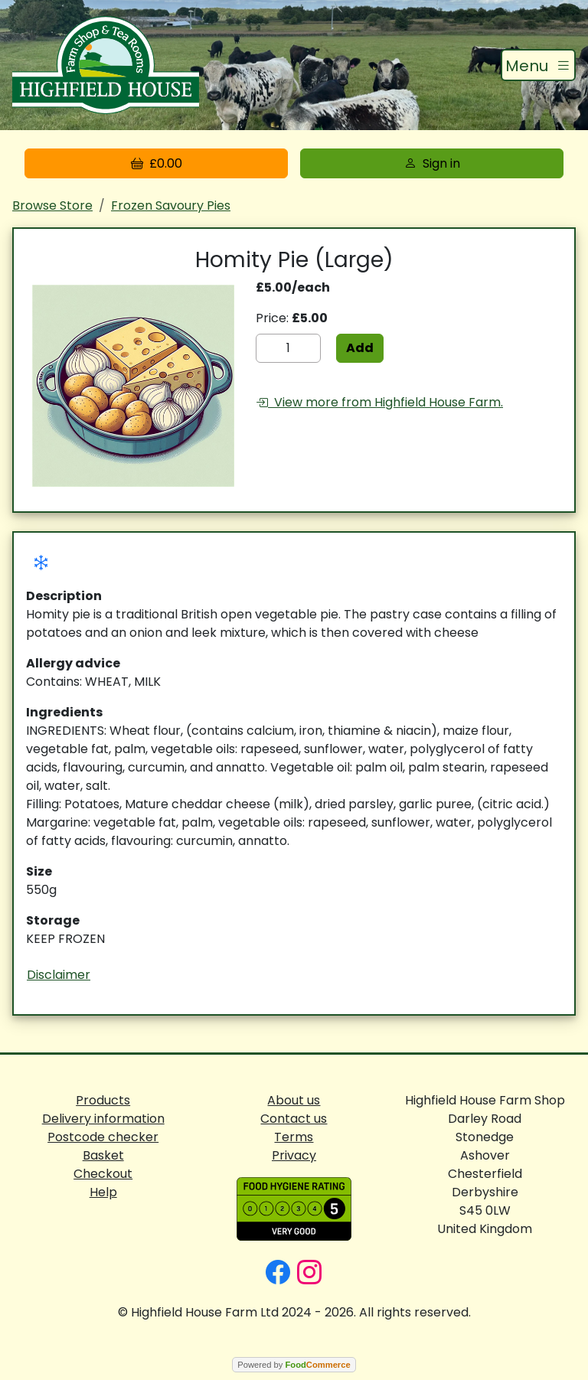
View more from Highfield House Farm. (379, 402)
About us (293, 1100)
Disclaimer (58, 975)
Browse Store (52, 205)
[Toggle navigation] (538, 65)
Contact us (293, 1118)
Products (103, 1100)
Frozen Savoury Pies (170, 205)
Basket (103, 1155)
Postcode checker (102, 1137)
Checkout (103, 1174)
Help (103, 1192)
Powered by (293, 1364)
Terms (293, 1137)
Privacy (294, 1155)
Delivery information (103, 1118)
